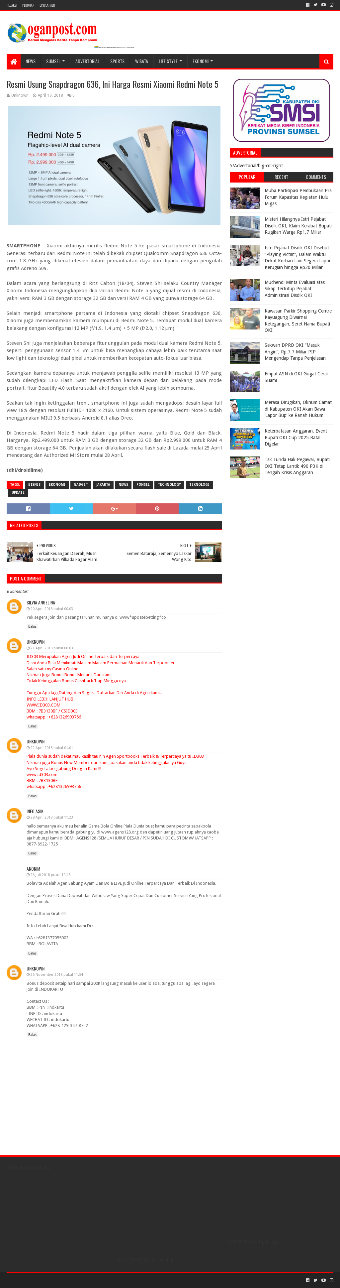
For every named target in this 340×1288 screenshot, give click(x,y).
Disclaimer (47, 5)
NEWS (31, 61)
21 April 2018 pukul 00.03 (52, 648)
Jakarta (103, 484)
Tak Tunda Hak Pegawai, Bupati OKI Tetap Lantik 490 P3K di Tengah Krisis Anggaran (297, 466)
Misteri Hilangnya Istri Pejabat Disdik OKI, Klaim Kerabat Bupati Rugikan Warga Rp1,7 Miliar (298, 225)
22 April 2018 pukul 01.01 (52, 748)
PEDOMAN (28, 5)
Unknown (35, 641)
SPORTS (117, 61)
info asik (35, 811)
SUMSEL (53, 61)
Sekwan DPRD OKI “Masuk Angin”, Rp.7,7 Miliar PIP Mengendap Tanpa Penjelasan (295, 351)
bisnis (34, 484)
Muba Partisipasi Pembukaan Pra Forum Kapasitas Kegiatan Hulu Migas (298, 197)
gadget (81, 484)
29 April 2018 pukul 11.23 (52, 817)
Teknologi (199, 484)
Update (18, 492)
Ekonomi (201, 61)
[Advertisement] (271, 523)
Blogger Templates (81, 1280)
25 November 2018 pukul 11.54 (57, 974)
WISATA (141, 61)
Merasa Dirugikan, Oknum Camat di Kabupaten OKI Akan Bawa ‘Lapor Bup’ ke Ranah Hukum (298, 409)
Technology (169, 484)
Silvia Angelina (41, 602)
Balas (32, 626)
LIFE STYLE (168, 61)
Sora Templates (43, 1280)
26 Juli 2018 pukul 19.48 (50, 875)
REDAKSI (12, 5)
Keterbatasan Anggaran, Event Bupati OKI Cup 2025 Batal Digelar (296, 437)
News (123, 484)
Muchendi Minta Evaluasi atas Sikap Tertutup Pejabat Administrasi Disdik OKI (295, 289)
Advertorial (87, 61)
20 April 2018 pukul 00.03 (52, 609)
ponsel (142, 484)
